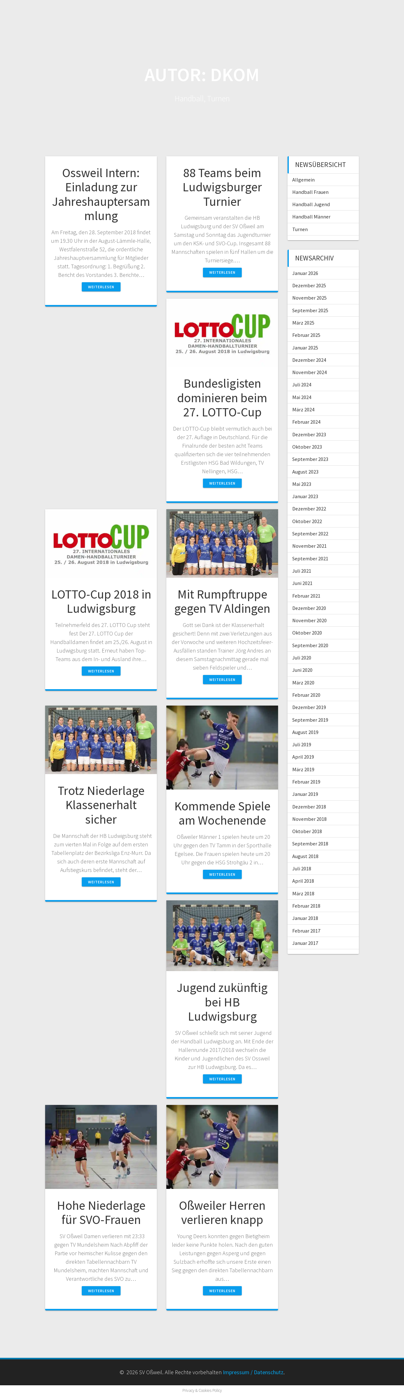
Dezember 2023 (309, 434)
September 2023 (310, 459)
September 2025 (310, 310)
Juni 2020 (302, 670)
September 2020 (310, 645)
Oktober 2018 (307, 831)
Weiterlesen (101, 286)
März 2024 (303, 409)
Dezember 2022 (309, 508)
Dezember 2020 (309, 608)
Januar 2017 (305, 943)
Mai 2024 (301, 397)
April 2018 (303, 881)
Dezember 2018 (309, 806)
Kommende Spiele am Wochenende (222, 813)
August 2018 (305, 856)
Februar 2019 (306, 782)
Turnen (300, 229)
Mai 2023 (301, 484)
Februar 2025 (306, 335)
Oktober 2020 (307, 632)
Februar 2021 (306, 596)
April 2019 (303, 757)
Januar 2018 (305, 918)
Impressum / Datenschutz (253, 1372)
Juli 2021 (301, 571)
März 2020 (303, 682)
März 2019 (303, 769)
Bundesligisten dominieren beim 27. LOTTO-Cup (222, 397)
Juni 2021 (302, 583)
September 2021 (310, 558)
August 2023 (305, 471)
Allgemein (303, 179)
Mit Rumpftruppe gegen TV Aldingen (222, 601)
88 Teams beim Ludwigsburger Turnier (222, 187)
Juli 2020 (301, 657)
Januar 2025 (305, 347)
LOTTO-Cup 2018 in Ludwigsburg (101, 601)
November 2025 (309, 298)
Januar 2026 (305, 273)
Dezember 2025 (309, 285)
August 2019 (305, 732)
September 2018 (310, 843)
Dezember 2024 (309, 360)
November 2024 (309, 372)
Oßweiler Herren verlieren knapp (222, 1212)
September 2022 (310, 533)
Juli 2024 (301, 384)
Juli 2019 (301, 744)
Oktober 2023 (307, 447)
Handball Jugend (311, 204)
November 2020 (309, 620)
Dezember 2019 (309, 707)
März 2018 (303, 893)
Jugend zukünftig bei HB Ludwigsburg (222, 1002)
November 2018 (309, 819)
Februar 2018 (306, 906)
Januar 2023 (305, 496)
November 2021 (309, 546)
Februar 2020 (306, 695)
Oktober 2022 (307, 521)
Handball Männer (311, 216)
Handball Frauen (310, 192)
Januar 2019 (305, 794)
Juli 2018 (301, 868)
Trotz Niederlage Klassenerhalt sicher (101, 805)
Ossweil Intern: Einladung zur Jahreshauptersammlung (101, 194)
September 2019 (310, 720)
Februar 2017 (306, 931)
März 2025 (303, 322)
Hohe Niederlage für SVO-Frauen (101, 1212)
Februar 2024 (306, 422)
